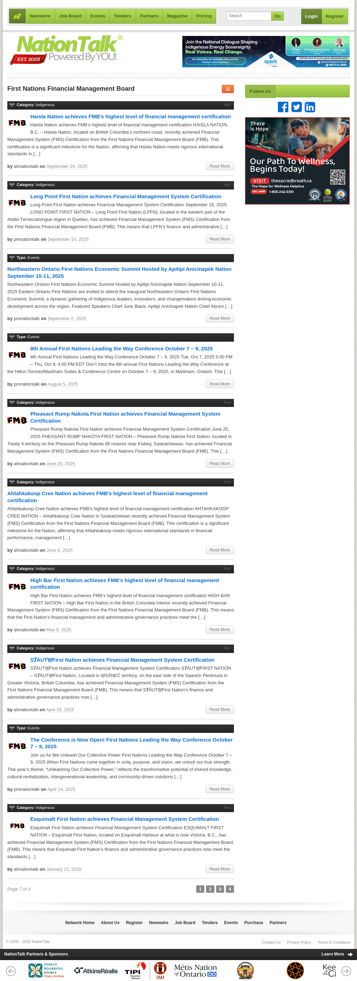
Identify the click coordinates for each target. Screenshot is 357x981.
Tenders (122, 15)
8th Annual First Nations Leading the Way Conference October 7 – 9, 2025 (121, 348)
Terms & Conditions (334, 942)
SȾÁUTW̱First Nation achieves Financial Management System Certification (122, 660)
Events (97, 15)
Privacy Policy (299, 942)
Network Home (79, 922)
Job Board (70, 15)
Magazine (177, 15)
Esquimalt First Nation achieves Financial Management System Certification (124, 819)
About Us (110, 922)
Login (311, 16)
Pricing (204, 15)
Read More (220, 166)
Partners (149, 15)
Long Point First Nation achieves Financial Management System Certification (125, 196)
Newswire (40, 15)
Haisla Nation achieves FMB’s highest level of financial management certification (130, 116)
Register (335, 16)
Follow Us (260, 91)
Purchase (253, 922)
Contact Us (270, 942)
